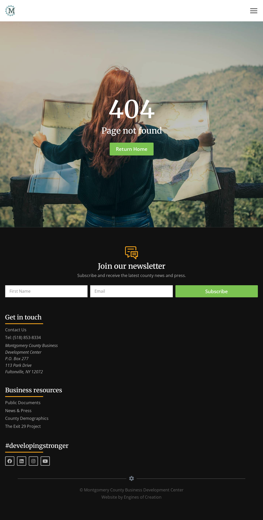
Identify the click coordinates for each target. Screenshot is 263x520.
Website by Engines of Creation (131, 497)
